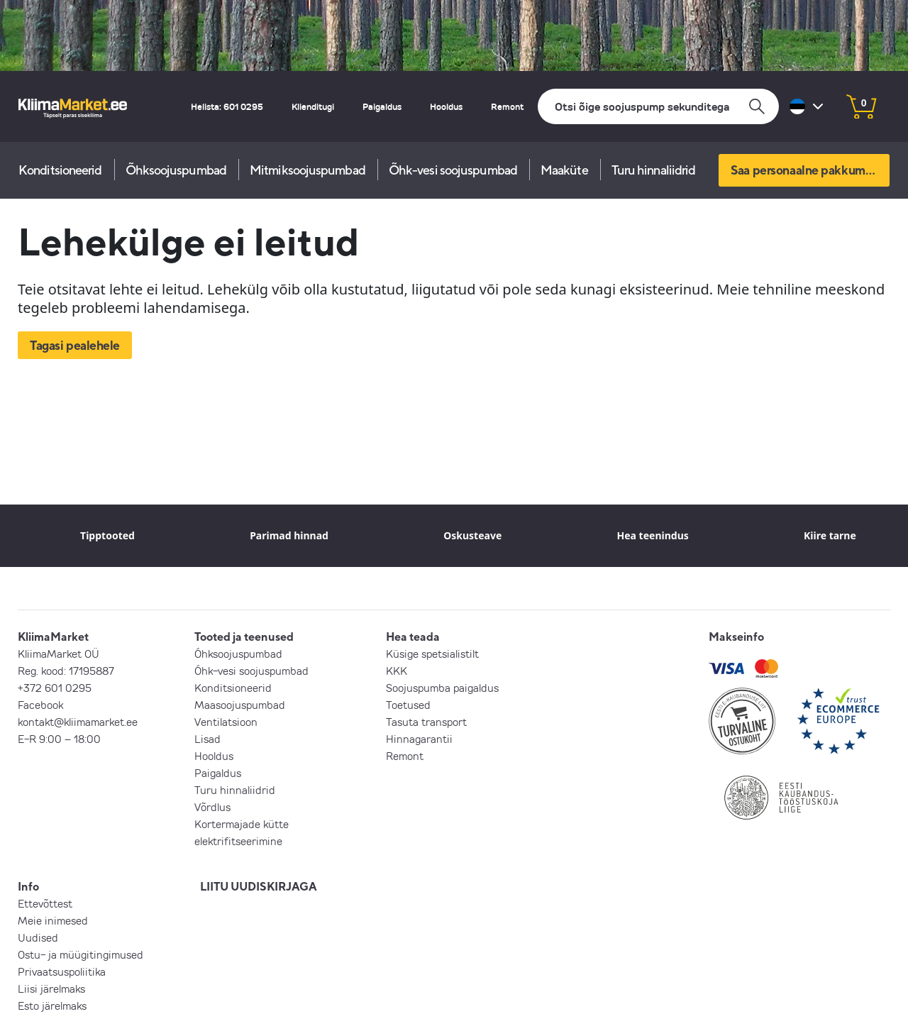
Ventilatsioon (226, 722)
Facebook (40, 705)
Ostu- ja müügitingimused (80, 954)
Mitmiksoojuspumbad (307, 170)
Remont (507, 106)
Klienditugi (313, 106)
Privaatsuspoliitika (62, 971)
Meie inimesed (53, 920)
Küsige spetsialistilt (432, 653)
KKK (396, 670)
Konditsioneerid (60, 170)
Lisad (207, 739)
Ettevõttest (45, 903)
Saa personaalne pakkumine (806, 170)
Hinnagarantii (419, 739)
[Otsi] (658, 106)
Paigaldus (382, 106)
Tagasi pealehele (75, 345)
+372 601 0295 (55, 688)
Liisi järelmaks (51, 988)
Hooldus (446, 106)
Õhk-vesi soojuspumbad (453, 170)
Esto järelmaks (52, 1005)
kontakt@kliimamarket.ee (78, 722)
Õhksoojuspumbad (176, 170)
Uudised (38, 937)
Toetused (408, 705)
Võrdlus (212, 807)
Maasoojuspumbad (239, 705)
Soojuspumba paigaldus (442, 688)
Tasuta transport (426, 722)
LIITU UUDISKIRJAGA (258, 886)
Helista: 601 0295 (227, 106)
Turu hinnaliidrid (653, 170)
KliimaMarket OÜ (58, 653)
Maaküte (564, 170)
